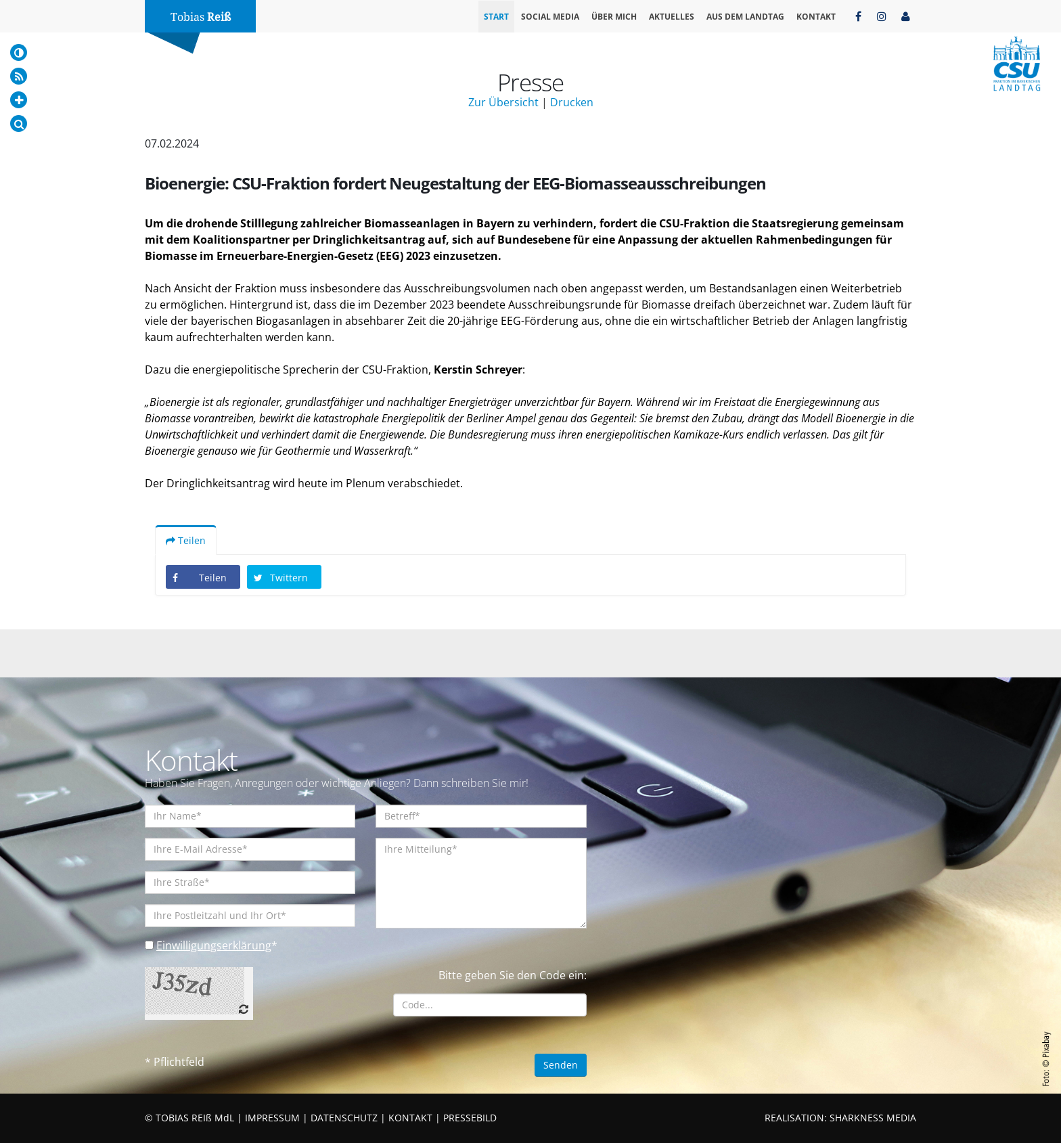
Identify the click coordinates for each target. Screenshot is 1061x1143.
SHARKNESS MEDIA (873, 1117)
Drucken (571, 102)
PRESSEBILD (470, 1117)
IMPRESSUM (272, 1117)
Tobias (201, 17)
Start (496, 16)
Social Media (550, 16)
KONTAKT (410, 1117)
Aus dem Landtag (745, 16)
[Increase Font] (18, 99)
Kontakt (816, 16)
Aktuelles (671, 16)
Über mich (614, 16)
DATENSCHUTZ (344, 1117)
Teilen (186, 540)
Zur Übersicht (503, 102)
